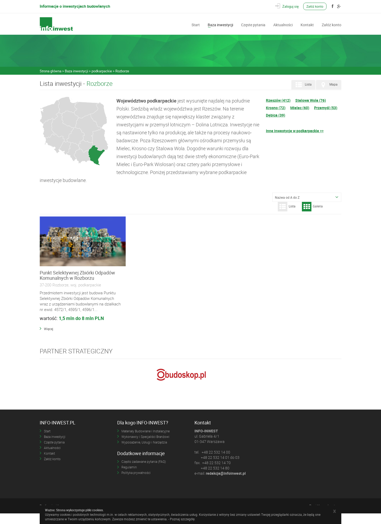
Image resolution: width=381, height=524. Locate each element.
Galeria (312, 206)
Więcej (48, 339)
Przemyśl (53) (325, 107)
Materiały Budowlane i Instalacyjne (145, 441)
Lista (303, 85)
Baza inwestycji (220, 24)
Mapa (328, 85)
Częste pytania (253, 24)
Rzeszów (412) (278, 100)
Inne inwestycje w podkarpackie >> (295, 130)
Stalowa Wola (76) (310, 100)
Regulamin (129, 478)
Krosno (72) (275, 107)
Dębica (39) (275, 115)
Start (196, 24)
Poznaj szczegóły (182, 519)
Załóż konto (315, 6)
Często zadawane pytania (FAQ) (143, 472)
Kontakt (307, 24)
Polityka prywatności (136, 483)
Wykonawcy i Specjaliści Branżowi (145, 447)
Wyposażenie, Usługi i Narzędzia (144, 452)
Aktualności (283, 24)
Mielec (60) (299, 107)
